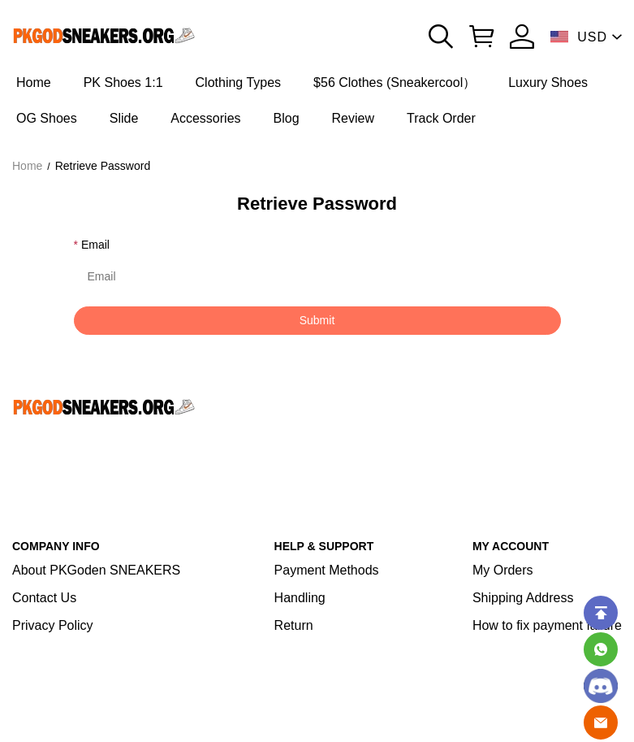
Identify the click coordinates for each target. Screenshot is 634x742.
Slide (124, 118)
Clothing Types (239, 82)
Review (353, 118)
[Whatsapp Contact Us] (601, 649)
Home (33, 82)
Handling (300, 598)
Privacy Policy (52, 625)
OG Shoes (46, 118)
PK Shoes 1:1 (123, 82)
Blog (287, 118)
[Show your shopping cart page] (481, 36)
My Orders (502, 570)
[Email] (601, 722)
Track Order (441, 118)
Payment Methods (326, 570)
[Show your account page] (522, 36)
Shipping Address (523, 598)
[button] (441, 36)
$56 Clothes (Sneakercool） (394, 82)
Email (95, 244)
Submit (317, 320)
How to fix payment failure (547, 625)
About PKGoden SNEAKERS (96, 570)
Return (293, 625)
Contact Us (44, 598)
